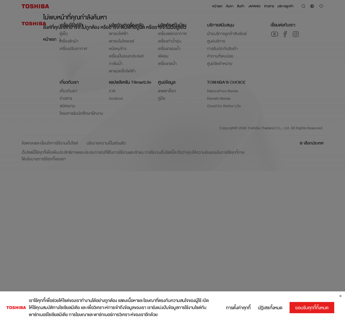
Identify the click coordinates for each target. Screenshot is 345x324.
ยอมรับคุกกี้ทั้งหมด (311, 308)
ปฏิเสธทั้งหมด (270, 308)
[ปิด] (340, 296)
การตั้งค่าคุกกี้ (238, 308)
